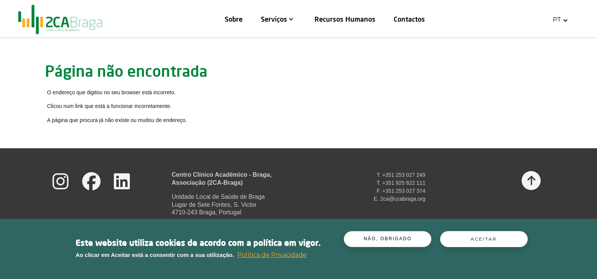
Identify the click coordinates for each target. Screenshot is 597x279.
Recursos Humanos (344, 19)
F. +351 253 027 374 (401, 191)
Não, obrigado (388, 241)
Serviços (274, 19)
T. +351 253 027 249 (401, 175)
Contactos (409, 19)
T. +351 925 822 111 (401, 183)
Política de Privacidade (271, 256)
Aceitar (484, 241)
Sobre (234, 19)
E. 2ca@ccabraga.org (400, 199)
